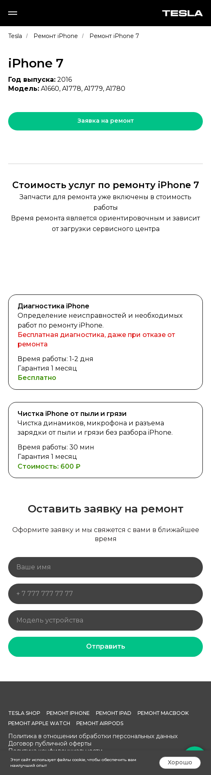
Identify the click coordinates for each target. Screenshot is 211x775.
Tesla (15, 36)
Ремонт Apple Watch (39, 723)
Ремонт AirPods (99, 723)
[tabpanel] (105, 389)
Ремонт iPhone (55, 36)
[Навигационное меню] (12, 13)
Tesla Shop (24, 713)
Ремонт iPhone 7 (114, 36)
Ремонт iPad (113, 713)
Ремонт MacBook (163, 713)
